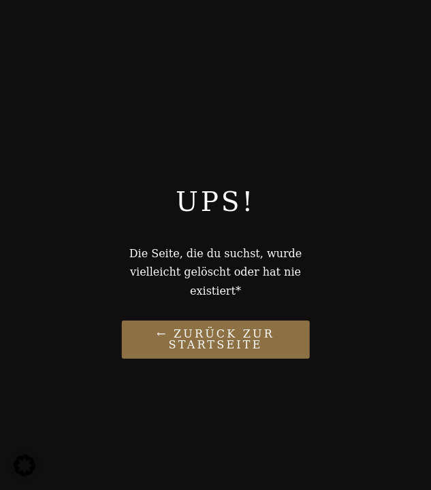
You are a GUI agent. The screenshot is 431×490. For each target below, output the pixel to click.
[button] (24, 465)
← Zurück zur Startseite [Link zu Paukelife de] (215, 339)
